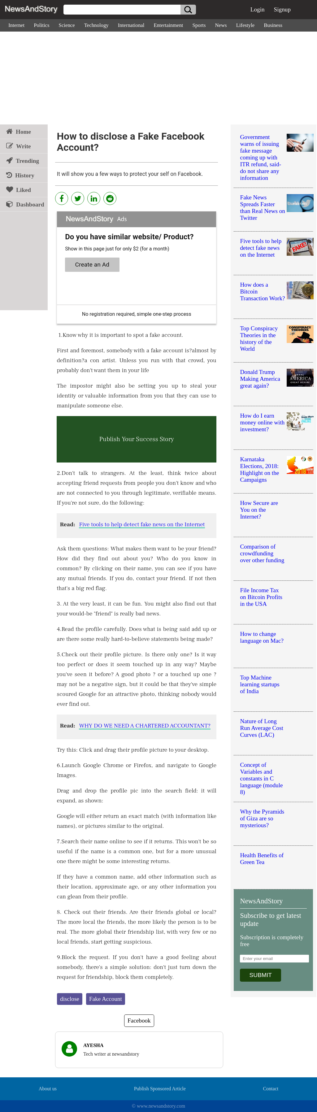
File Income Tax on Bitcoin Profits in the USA (261, 597)
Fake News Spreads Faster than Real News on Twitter (262, 207)
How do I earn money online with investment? (262, 422)
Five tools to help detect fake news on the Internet (142, 524)
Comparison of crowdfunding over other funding (262, 553)
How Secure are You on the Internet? (259, 510)
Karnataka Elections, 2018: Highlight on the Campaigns (259, 469)
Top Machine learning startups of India (259, 684)
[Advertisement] (158, 78)
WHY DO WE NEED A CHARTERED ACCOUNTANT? (144, 725)
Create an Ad (92, 264)
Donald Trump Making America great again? (260, 379)
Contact (270, 1088)
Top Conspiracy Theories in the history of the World (259, 338)
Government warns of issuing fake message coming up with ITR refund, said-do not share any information (260, 157)
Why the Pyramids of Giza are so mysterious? (262, 818)
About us (48, 1088)
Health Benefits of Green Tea (262, 858)
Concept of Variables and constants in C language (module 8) (261, 778)
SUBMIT (260, 975)
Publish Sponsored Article (160, 1088)
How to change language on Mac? (262, 637)
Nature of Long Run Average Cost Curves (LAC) (261, 728)
